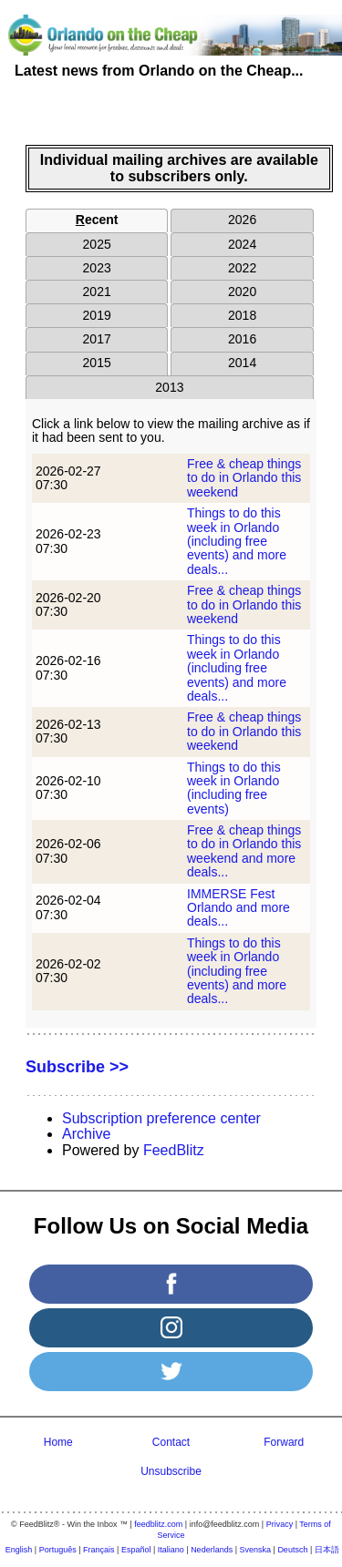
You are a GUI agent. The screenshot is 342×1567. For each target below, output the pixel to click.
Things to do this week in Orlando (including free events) (234, 788)
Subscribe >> (77, 1067)
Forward (284, 1442)
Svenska (256, 1549)
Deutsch (292, 1549)
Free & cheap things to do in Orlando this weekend (244, 477)
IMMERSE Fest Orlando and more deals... (238, 907)
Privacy (280, 1524)
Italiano (171, 1549)
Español (136, 1549)
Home (58, 1442)
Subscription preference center (161, 1118)
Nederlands (212, 1549)
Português (58, 1549)
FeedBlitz (173, 1150)
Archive (86, 1134)
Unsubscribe (171, 1471)
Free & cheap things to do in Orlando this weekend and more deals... (244, 851)
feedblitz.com (158, 1524)
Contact (171, 1442)
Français (99, 1549)
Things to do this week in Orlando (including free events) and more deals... (236, 541)
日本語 (327, 1549)
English (19, 1549)
